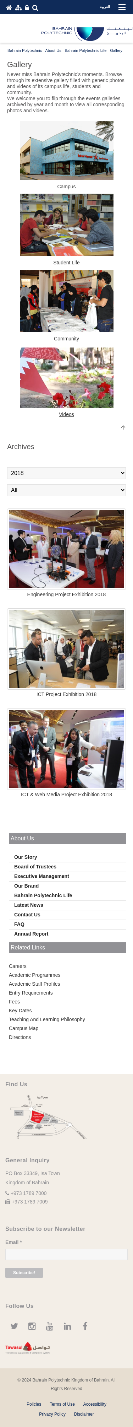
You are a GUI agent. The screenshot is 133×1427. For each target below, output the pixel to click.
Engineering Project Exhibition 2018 (66, 594)
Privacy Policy (52, 1414)
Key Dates (20, 1010)
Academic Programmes (35, 975)
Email (13, 1242)
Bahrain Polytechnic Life (43, 895)
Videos (66, 414)
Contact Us (27, 914)
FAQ (19, 924)
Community (66, 338)
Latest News (28, 905)
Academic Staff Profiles (34, 984)
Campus (66, 186)
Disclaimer (84, 1414)
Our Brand (26, 886)
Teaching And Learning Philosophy (47, 1019)
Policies (34, 1404)
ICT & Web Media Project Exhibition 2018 (66, 794)
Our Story (25, 857)
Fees (14, 1002)
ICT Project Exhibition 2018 (66, 694)
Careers (18, 966)
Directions (20, 1037)
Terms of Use (62, 1404)
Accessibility (94, 1404)
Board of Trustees (35, 866)
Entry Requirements (31, 993)
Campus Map (23, 1028)
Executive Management (41, 876)
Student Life (66, 262)
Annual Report (31, 934)
